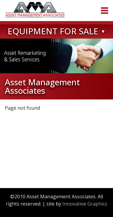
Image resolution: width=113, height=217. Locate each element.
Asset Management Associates (35, 9)
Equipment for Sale (53, 31)
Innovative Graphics (84, 203)
